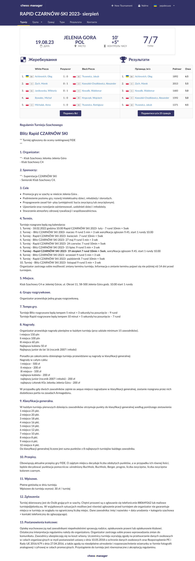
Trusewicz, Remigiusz (92, 104)
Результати (76, 22)
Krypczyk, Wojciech (92, 97)
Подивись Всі (70, 113)
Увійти (143, 5)
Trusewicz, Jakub (90, 76)
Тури (62, 22)
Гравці (51, 22)
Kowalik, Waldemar (92, 90)
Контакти (92, 22)
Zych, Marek (41, 83)
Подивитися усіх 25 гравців (156, 113)
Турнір (23, 22)
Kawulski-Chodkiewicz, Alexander (99, 83)
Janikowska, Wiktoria (46, 90)
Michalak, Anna (43, 104)
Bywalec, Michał (43, 97)
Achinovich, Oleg (43, 76)
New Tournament (122, 5)
